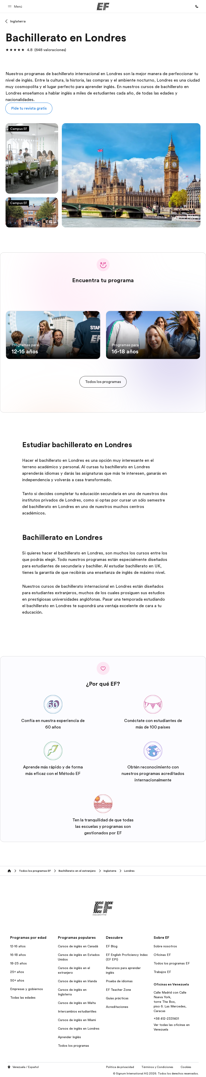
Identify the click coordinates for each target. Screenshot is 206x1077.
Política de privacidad (120, 1066)
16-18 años (18, 953)
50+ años (17, 979)
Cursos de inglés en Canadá (78, 945)
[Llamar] (197, 6)
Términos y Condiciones (157, 1066)
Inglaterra (18, 21)
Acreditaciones (117, 1005)
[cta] (103, 380)
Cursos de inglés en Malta (77, 1001)
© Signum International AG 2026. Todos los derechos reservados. (156, 1072)
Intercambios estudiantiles (77, 1010)
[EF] (103, 6)
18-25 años (18, 962)
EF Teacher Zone (118, 988)
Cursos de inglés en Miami (77, 1018)
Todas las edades (23, 996)
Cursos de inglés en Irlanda (77, 980)
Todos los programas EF (172, 962)
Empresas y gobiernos (26, 987)
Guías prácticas (117, 997)
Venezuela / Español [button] (23, 1066)
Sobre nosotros (165, 945)
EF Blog (111, 945)
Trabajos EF (162, 970)
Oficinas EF (162, 953)
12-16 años (18, 945)
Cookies (186, 1066)
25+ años (17, 970)
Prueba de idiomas (119, 980)
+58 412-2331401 (166, 1017)
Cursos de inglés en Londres (78, 1027)
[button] (15, 6)
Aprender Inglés (69, 1035)
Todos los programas (73, 1044)
